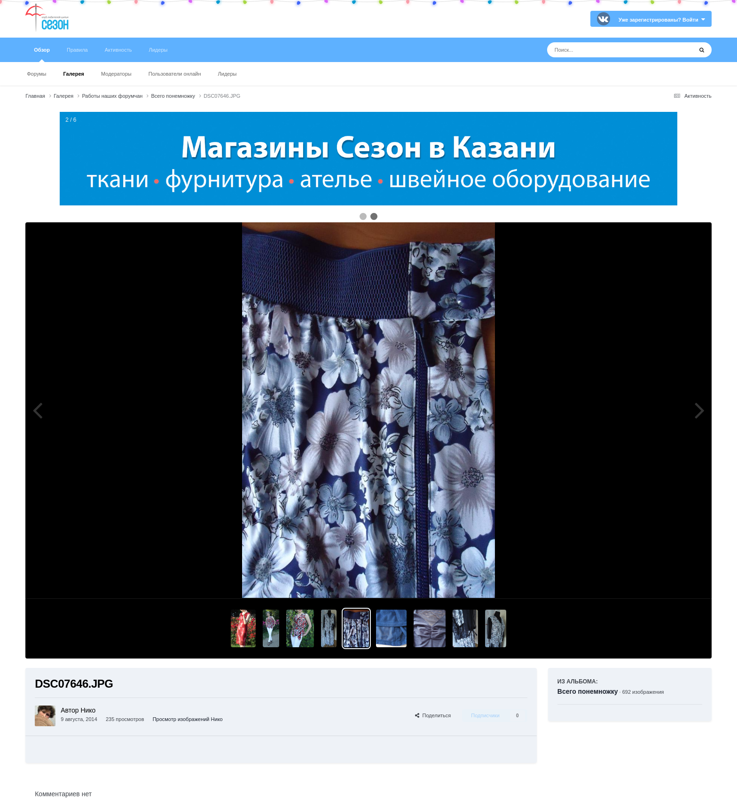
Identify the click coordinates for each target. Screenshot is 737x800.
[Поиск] (602, 49)
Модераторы (116, 74)
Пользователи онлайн (175, 74)
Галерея (73, 74)
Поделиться (433, 715)
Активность (118, 50)
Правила (77, 50)
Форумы (36, 74)
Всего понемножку (587, 691)
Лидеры (227, 74)
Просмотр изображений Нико (188, 719)
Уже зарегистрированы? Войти (662, 20)
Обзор (42, 54)
